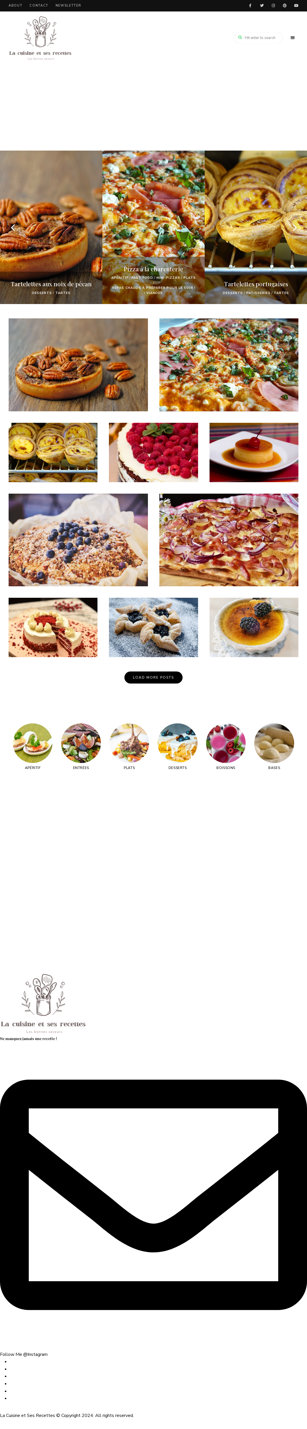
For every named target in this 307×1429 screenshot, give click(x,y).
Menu (292, 38)
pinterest (284, 5)
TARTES (63, 293)
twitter (261, 5)
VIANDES (154, 293)
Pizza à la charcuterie (153, 269)
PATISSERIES (258, 293)
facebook (250, 5)
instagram (273, 5)
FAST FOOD (142, 278)
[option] (51, 227)
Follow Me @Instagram (24, 1354)
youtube (296, 5)
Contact (39, 5)
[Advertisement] (153, 107)
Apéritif (119, 278)
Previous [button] (13, 227)
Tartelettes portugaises (256, 284)
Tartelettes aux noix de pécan (51, 284)
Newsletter (68, 5)
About (15, 5)
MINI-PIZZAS (168, 278)
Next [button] (294, 227)
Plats (189, 278)
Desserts (42, 293)
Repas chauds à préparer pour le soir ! (153, 288)
